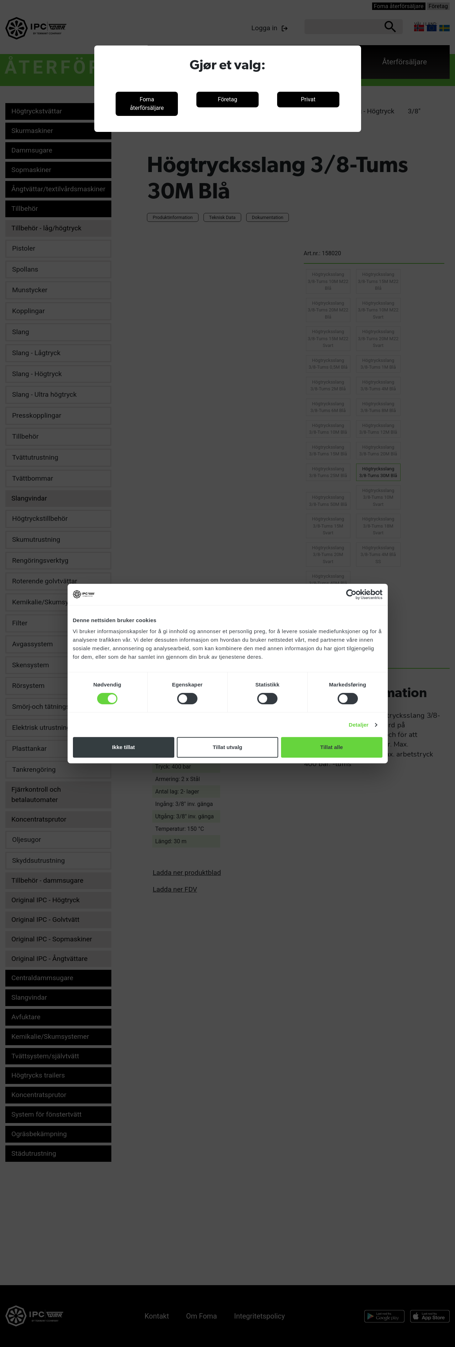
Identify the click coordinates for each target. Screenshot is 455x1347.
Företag (227, 99)
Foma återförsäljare (147, 103)
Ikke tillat (123, 747)
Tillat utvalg (227, 747)
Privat (308, 99)
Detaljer (359, 725)
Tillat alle (331, 747)
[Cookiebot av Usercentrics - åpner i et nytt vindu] (351, 594)
